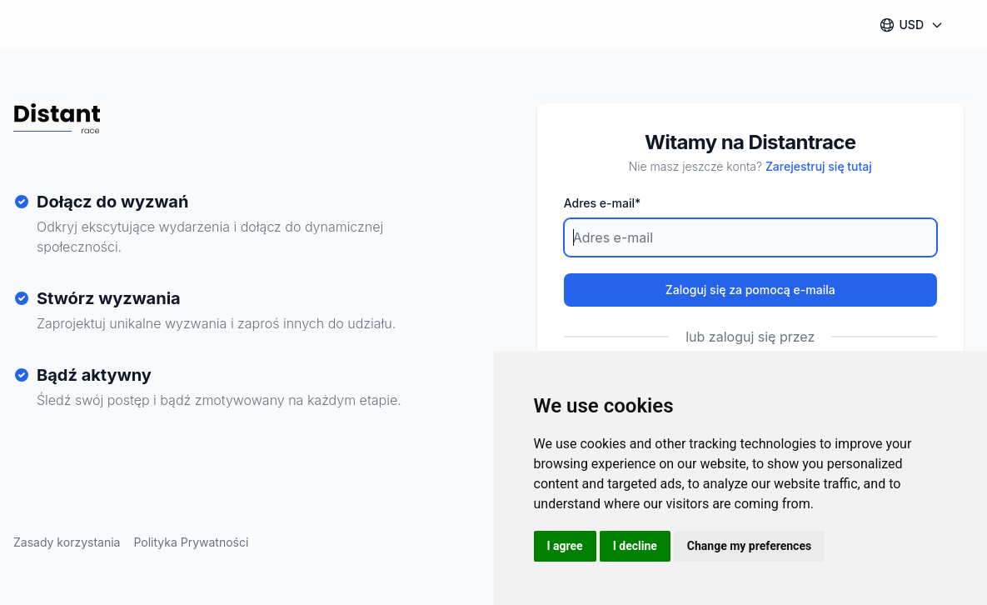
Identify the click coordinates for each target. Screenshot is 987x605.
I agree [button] (565, 545)
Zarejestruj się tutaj (818, 166)
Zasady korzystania (66, 542)
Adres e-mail (602, 203)
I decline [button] (635, 545)
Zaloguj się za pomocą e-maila (750, 289)
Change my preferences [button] (749, 545)
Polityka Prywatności (190, 542)
